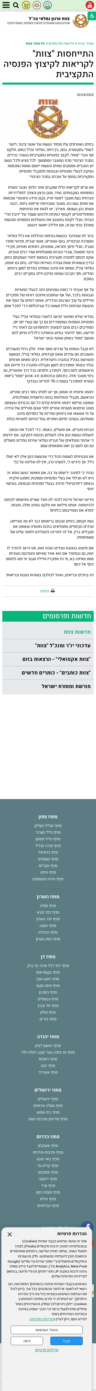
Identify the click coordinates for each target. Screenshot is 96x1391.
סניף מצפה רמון (48, 1192)
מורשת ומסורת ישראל (66, 686)
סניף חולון (48, 1012)
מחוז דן (48, 956)
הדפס (44, 591)
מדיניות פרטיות (46, 1350)
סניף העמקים (48, 859)
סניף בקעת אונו (48, 972)
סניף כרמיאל (48, 852)
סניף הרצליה (48, 932)
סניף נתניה (48, 906)
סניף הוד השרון (48, 919)
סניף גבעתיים (48, 999)
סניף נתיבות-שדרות (48, 1152)
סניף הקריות (48, 866)
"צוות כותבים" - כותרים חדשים (56, 673)
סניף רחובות (48, 1059)
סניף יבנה (48, 1066)
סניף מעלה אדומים (48, 1105)
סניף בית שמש (48, 1112)
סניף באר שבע (48, 1159)
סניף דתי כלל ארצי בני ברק (48, 966)
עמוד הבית (86, 43)
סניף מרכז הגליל (48, 846)
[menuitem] (47, 632)
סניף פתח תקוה (48, 986)
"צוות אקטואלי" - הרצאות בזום (56, 659)
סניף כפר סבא (48, 912)
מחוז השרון (48, 896)
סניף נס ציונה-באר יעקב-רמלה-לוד (48, 1052)
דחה (26, 1341)
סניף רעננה (48, 926)
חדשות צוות (35, 43)
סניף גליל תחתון (48, 839)
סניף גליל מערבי (48, 832)
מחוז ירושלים (48, 1090)
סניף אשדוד (48, 1072)
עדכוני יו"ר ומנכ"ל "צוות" (63, 645)
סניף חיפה (48, 872)
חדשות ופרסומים (61, 43)
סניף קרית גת (48, 1165)
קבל (66, 1341)
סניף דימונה (48, 1179)
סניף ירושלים (48, 1099)
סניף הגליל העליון (48, 826)
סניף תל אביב (48, 1006)
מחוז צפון (48, 816)
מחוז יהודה (48, 1036)
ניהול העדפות (47, 1330)
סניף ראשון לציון (48, 1046)
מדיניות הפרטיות (42, 1319)
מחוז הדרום (48, 1136)
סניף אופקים (48, 1172)
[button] (16, 5)
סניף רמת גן (48, 992)
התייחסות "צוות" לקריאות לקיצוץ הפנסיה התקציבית (48, 64)
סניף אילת (48, 1199)
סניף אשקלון (48, 1145)
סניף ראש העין (48, 979)
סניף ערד (48, 1185)
